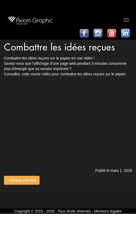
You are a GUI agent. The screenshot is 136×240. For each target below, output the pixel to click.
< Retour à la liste (21, 180)
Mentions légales (108, 211)
